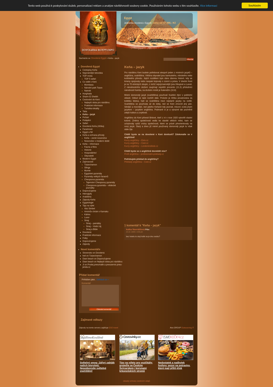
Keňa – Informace (91, 144)
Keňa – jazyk (89, 114)
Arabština (87, 197)
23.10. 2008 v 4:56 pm (134, 232)
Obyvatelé (89, 156)
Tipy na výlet (88, 205)
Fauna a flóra (90, 147)
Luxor (86, 217)
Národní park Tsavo (93, 88)
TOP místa (87, 76)
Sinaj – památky (93, 223)
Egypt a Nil (88, 132)
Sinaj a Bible (92, 229)
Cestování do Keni (91, 99)
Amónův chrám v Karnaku (96, 211)
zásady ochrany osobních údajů (136, 381)
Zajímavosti (88, 162)
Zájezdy (86, 244)
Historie (87, 150)
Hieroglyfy (87, 194)
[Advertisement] (153, 190)
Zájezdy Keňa (89, 199)
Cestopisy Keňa (90, 70)
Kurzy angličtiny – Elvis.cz (136, 140)
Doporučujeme (89, 191)
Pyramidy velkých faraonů (96, 176)
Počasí (86, 117)
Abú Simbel (89, 208)
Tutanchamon (90, 164)
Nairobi (87, 90)
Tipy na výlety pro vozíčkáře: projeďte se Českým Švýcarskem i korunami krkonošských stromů (136, 366)
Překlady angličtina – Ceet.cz (137, 162)
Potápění (87, 120)
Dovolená (87, 232)
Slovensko (87, 253)
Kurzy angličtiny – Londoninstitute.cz (141, 146)
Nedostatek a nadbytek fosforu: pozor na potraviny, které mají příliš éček (174, 365)
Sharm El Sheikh (90, 96)
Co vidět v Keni (90, 82)
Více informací (208, 5)
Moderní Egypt (89, 159)
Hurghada (87, 93)
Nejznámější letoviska (93, 73)
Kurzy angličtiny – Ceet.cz (136, 143)
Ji (83, 264)
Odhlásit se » (102, 279)
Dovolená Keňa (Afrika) (93, 126)
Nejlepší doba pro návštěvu (97, 102)
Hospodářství (90, 153)
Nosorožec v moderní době (96, 141)
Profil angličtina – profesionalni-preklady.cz (144, 154)
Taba (85, 111)
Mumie (87, 170)
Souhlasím (255, 5)
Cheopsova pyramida (94, 179)
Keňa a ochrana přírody (93, 135)
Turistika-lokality (91, 108)
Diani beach (88, 258)
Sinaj (86, 220)
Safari (85, 123)
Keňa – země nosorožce (95, 138)
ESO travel (113, 328)
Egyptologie (88, 202)
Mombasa (88, 85)
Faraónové (87, 129)
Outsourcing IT (187, 328)
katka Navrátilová (135, 229)
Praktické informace (93, 105)
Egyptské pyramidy (93, 173)
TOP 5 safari (90, 79)
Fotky (85, 238)
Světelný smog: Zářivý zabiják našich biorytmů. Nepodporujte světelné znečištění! (97, 366)
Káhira (87, 214)
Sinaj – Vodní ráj (93, 226)
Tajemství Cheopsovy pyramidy (100, 182)
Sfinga (87, 167)
